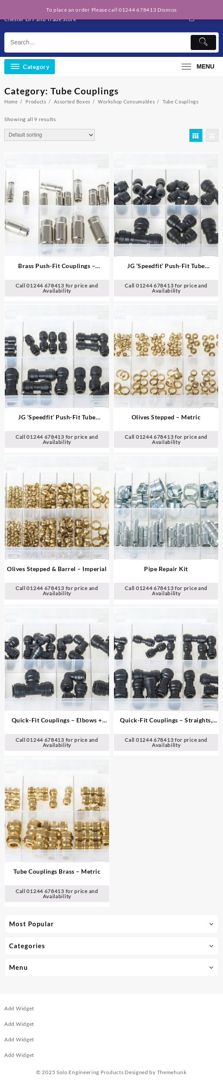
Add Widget (19, 1008)
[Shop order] (49, 135)
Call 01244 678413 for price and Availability (57, 288)
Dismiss (167, 9)
